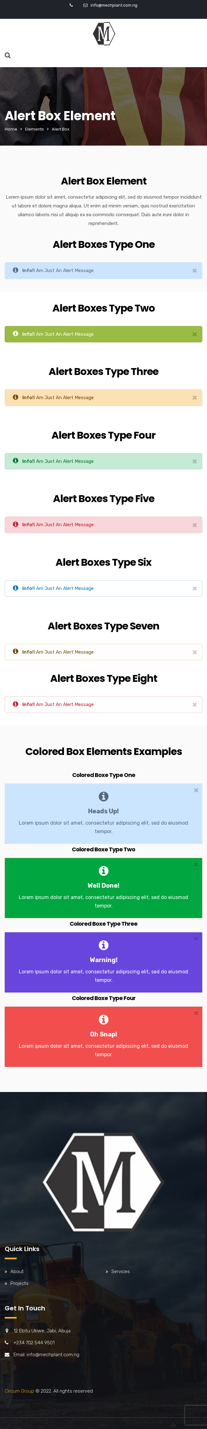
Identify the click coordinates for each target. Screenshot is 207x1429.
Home (11, 129)
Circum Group (19, 1391)
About (17, 1271)
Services (120, 1271)
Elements (34, 129)
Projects (19, 1283)
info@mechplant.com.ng (114, 5)
